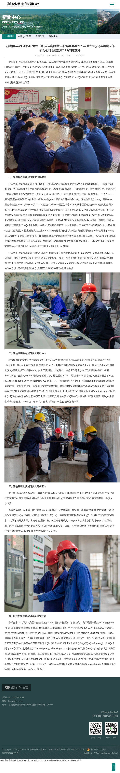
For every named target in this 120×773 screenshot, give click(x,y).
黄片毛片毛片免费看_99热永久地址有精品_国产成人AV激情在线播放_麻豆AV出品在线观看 (40, 760)
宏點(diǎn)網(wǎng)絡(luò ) (106, 753)
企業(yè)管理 (24, 36)
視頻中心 (53, 36)
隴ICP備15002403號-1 (76, 749)
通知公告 (39, 36)
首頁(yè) (15, 27)
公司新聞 (36, 27)
